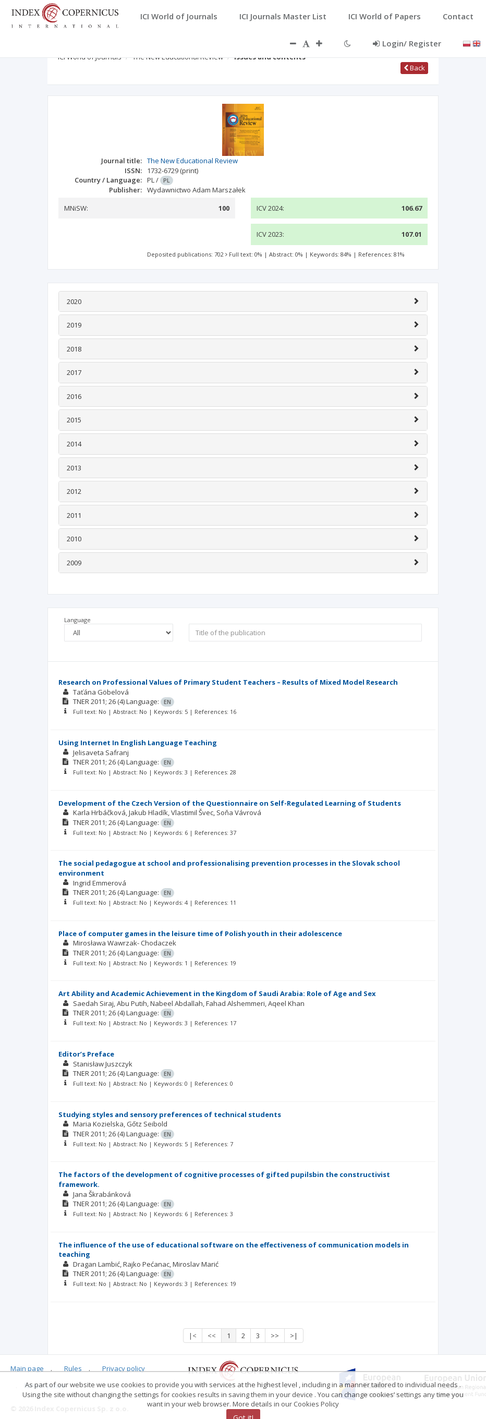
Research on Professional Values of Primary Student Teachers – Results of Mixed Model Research (228, 682)
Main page (27, 1368)
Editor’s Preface (86, 1054)
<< (212, 1335)
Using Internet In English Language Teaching (137, 742)
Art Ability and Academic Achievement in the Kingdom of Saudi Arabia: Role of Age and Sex (217, 993)
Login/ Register (407, 43)
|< (193, 1335)
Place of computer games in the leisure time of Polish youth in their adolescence (200, 933)
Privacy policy (123, 1368)
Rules (73, 1368)
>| (294, 1335)
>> (275, 1335)
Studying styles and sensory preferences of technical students (169, 1114)
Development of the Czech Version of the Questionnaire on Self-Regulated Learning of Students (229, 803)
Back (414, 67)
